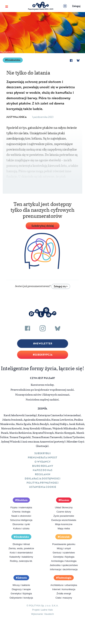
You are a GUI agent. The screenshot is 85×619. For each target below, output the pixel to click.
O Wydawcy (42, 462)
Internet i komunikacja (63, 589)
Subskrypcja (43, 354)
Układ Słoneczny (64, 507)
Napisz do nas (42, 470)
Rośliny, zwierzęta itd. (21, 561)
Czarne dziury (63, 511)
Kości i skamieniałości (21, 552)
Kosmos (64, 500)
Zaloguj (76, 6)
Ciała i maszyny (64, 597)
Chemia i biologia (21, 511)
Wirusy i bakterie (21, 585)
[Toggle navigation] (6, 6)
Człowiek (65, 537)
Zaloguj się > (61, 286)
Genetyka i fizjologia (63, 556)
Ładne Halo (47, 609)
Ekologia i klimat (21, 544)
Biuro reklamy (42, 466)
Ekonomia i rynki (21, 524)
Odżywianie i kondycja (21, 597)
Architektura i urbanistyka (63, 585)
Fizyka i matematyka (21, 507)
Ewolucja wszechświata (63, 520)
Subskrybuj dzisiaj (42, 226)
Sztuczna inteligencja (21, 520)
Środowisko (13, 60)
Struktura (22, 500)
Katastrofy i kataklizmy (21, 556)
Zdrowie (22, 578)
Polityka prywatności (43, 483)
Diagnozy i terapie (21, 589)
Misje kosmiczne (63, 524)
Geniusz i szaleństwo (64, 552)
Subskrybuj (42, 453)
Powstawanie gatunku (63, 544)
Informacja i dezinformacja (64, 569)
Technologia (64, 578)
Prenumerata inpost (42, 457)
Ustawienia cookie (42, 487)
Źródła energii (64, 593)
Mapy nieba (64, 528)
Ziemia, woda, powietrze (21, 548)
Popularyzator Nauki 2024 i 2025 (40, 9)
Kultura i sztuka (21, 528)
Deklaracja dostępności (42, 478)
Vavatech (49, 614)
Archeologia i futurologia (63, 561)
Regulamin (42, 474)
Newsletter (43, 343)
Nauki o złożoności (21, 515)
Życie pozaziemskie (64, 515)
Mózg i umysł (64, 548)
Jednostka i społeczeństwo (64, 565)
